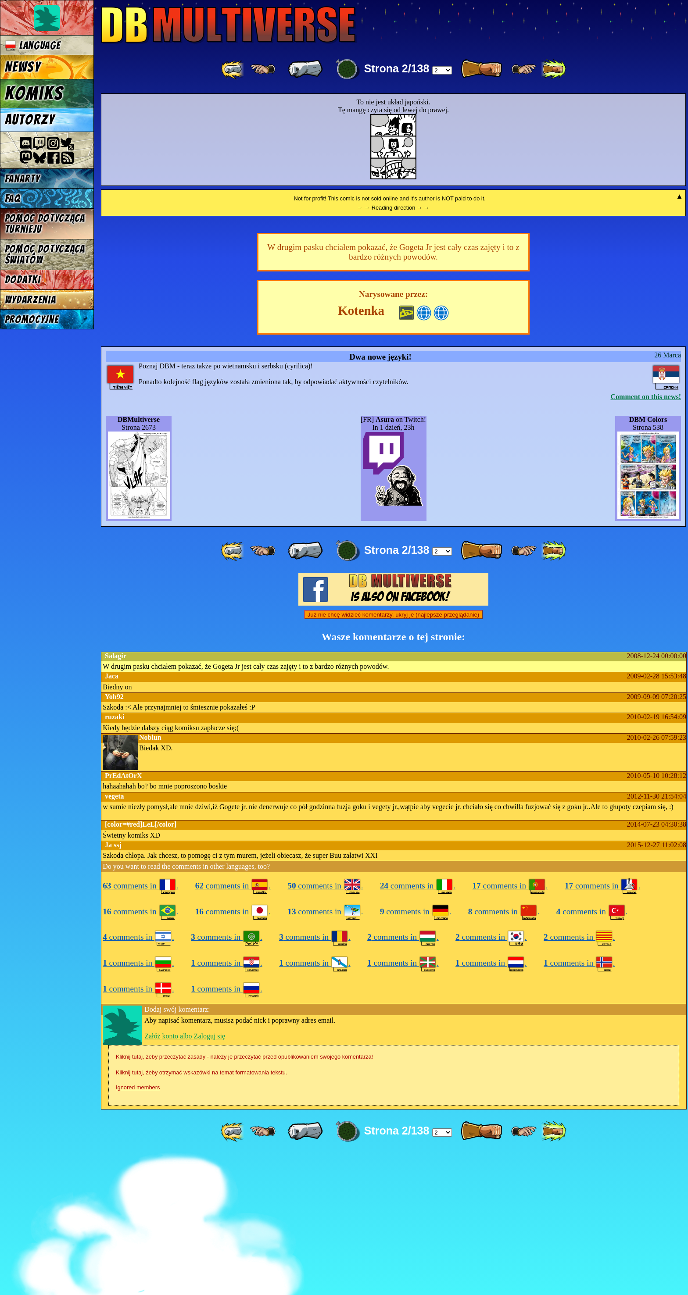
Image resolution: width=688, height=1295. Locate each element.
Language (33, 45)
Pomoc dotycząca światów (45, 254)
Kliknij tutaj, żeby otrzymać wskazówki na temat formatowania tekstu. (201, 1212)
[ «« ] (233, 69)
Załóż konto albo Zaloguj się (184, 1175)
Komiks (34, 93)
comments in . (140, 1025)
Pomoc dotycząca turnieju (45, 224)
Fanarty (22, 178)
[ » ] (481, 69)
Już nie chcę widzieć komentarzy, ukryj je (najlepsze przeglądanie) (394, 754)
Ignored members (138, 1227)
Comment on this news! (646, 536)
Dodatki (23, 279)
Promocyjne (32, 319)
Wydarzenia (30, 299)
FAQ (13, 198)
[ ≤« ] (263, 69)
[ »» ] (553, 69)
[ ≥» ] (524, 69)
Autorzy (30, 119)
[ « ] (305, 69)
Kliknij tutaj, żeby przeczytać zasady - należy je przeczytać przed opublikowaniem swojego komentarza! (244, 1196)
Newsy (23, 67)
